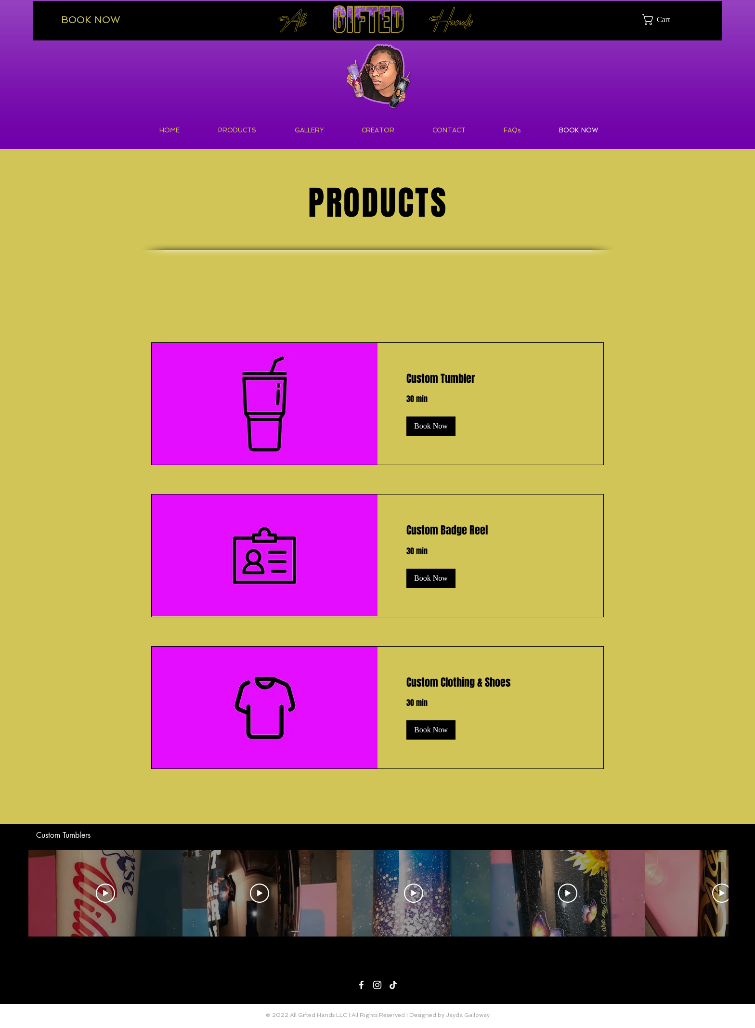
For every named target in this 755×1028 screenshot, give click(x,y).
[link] (490, 379)
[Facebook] (361, 984)
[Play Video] (105, 893)
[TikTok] (393, 984)
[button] (663, 19)
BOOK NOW (90, 20)
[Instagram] (377, 984)
